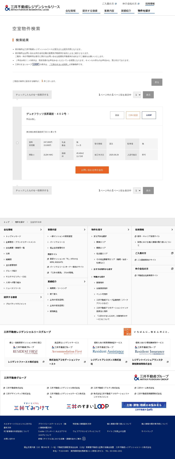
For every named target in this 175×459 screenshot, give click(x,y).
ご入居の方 (108, 3)
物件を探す (144, 10)
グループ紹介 (11, 270)
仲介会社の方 (130, 3)
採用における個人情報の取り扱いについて (154, 244)
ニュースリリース (13, 288)
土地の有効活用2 (57, 305)
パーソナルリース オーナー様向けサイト (67, 266)
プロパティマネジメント (16, 303)
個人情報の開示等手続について (154, 423)
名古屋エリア (102, 253)
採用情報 (150, 3)
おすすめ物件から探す (103, 269)
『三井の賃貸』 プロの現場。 (62, 272)
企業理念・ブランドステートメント (21, 242)
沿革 (8, 253)
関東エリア (101, 242)
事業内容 (109, 10)
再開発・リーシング (58, 288)
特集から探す (99, 276)
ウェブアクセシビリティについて (86, 431)
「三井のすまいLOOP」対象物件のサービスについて (112, 317)
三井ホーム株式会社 (145, 387)
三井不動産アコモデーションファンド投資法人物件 (112, 309)
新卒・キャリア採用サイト (148, 236)
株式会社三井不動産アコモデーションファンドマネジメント (111, 395)
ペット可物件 (102, 294)
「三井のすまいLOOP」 (59, 64)
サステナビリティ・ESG (16, 276)
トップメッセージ (13, 236)
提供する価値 (89, 10)
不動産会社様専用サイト (147, 275)
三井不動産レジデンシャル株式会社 (65, 387)
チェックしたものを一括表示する (32, 94)
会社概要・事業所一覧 (15, 247)
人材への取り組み (13, 282)
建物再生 (53, 311)
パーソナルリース (57, 242)
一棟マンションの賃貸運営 (61, 236)
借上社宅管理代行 (57, 247)
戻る (157, 82)
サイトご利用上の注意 (116, 431)
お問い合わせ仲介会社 (92, 170)
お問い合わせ (9, 438)
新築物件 (100, 282)
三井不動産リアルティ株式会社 (107, 387)
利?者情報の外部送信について (16, 431)
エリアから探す (100, 236)
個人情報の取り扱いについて (119, 423)
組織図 (9, 259)
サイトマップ (147, 431)
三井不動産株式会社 (14, 387)
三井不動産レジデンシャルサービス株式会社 (67, 395)
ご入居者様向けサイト (146, 259)
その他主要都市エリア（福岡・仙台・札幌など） (112, 261)
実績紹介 (126, 10)
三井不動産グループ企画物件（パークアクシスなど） (112, 301)
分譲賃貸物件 (102, 288)
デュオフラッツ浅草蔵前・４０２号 (46, 114)
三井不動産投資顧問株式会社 (149, 393)
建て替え (53, 293)
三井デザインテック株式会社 (18, 393)
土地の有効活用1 (57, 299)
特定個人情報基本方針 (82, 423)
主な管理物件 (11, 265)
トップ (6, 222)
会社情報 (70, 10)
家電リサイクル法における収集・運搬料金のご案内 (59, 438)
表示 (148, 95)
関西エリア (101, 247)
